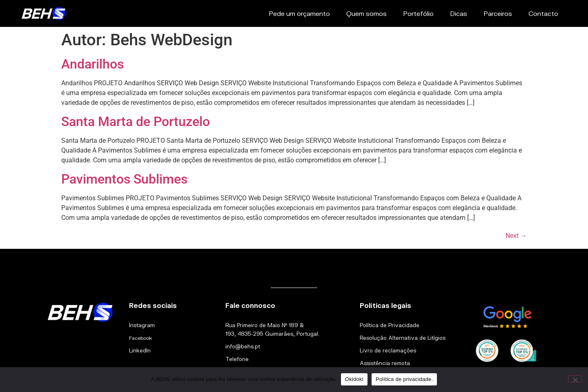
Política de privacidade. (404, 379)
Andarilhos (92, 64)
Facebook (140, 338)
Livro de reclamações (388, 350)
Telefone (237, 359)
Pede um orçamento (299, 13)
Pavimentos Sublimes (124, 179)
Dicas (458, 13)
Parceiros (497, 13)
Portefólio (418, 13)
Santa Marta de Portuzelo (135, 121)
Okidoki (354, 379)
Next (516, 235)
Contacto (543, 13)
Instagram (142, 325)
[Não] (575, 379)
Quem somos (366, 13)
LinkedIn (140, 350)
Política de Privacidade (389, 325)
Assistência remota (385, 363)
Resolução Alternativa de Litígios (402, 337)
